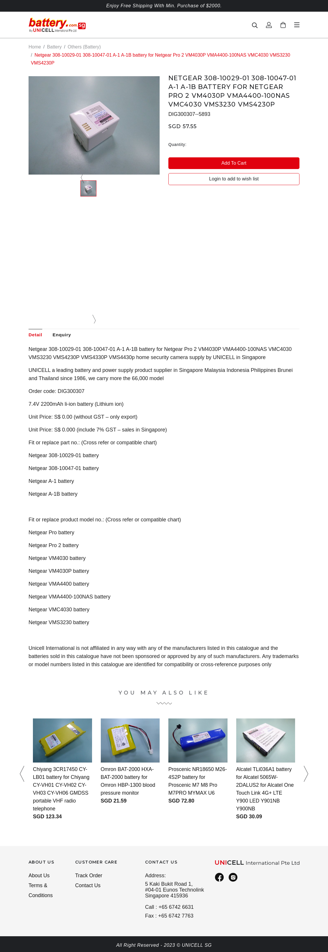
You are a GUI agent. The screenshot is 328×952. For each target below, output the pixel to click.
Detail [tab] (36, 334)
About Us (39, 876)
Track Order (89, 876)
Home (35, 46)
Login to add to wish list (234, 178)
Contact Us (88, 886)
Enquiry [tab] (63, 334)
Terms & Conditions (41, 891)
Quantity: (177, 144)
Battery (54, 46)
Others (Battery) (84, 46)
